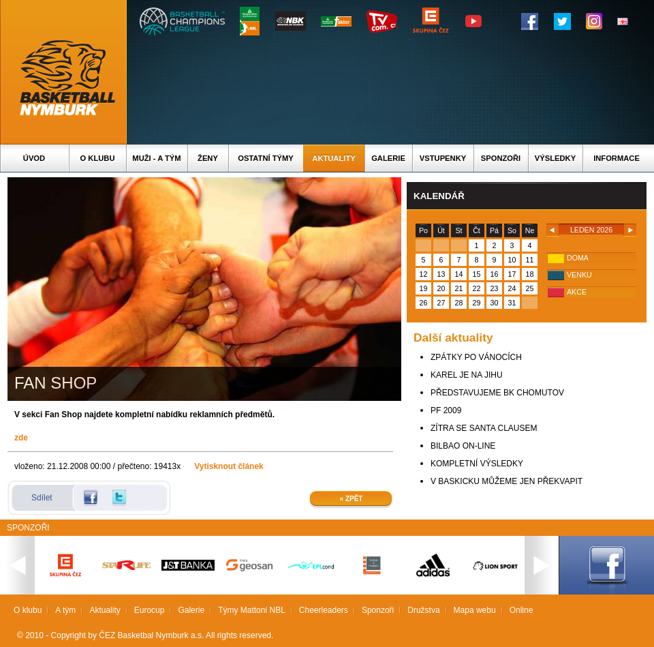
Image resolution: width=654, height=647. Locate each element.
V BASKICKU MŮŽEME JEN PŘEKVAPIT (506, 481)
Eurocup (149, 610)
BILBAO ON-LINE (463, 446)
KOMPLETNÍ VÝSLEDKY (477, 463)
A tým (65, 610)
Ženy (208, 158)
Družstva (423, 610)
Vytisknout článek (229, 466)
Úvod (34, 158)
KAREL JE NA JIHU (467, 375)
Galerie (388, 158)
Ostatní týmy (266, 158)
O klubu (97, 158)
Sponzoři (500, 158)
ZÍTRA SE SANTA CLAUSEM (484, 428)
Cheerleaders (323, 610)
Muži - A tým (156, 158)
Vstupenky (443, 158)
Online (521, 610)
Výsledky (555, 158)
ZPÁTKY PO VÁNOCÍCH (476, 357)
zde (21, 437)
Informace (616, 158)
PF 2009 (446, 410)
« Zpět (351, 498)
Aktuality (333, 158)
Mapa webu (475, 610)
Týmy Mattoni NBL (251, 610)
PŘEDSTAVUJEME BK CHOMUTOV (497, 392)
